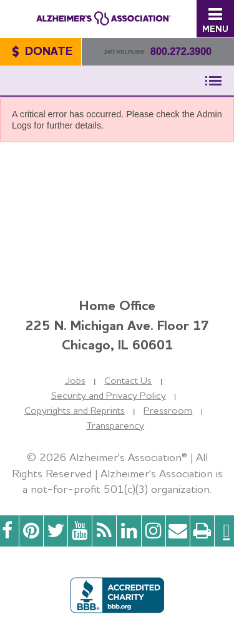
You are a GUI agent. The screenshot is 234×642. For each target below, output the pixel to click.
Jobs (75, 380)
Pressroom (168, 410)
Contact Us (128, 380)
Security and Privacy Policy (108, 395)
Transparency (115, 425)
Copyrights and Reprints (74, 410)
